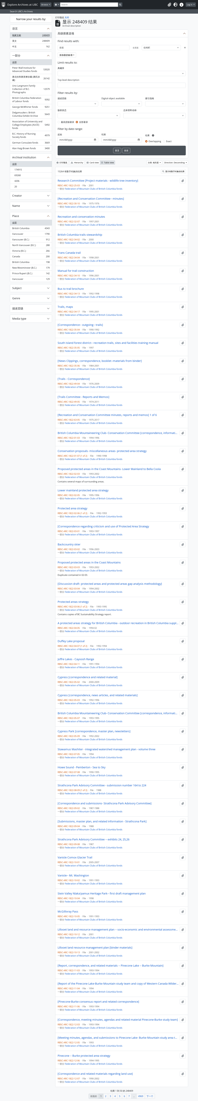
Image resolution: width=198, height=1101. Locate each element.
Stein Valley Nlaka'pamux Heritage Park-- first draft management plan (102, 893)
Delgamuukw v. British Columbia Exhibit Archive (31, 114)
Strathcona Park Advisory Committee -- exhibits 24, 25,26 (93, 839)
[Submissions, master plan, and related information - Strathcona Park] (102, 821)
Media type (19, 318)
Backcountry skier (69, 544)
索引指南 (149, 98)
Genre (16, 298)
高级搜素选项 (66, 33)
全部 (14, 62)
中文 (31, 47)
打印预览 (62, 162)
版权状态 (62, 110)
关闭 (67, 17)
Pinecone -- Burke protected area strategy (84, 1055)
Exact (169, 141)
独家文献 (31, 36)
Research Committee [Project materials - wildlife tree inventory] (98, 180)
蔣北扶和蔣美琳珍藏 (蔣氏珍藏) (31, 78)
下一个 (150, 1096)
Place (15, 216)
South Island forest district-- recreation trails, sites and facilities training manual (108, 343)
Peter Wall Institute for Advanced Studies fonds (31, 69)
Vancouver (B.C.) (31, 240)
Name (16, 206)
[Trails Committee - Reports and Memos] (83, 397)
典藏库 (61, 68)
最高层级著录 (67, 122)
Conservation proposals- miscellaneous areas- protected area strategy (102, 451)
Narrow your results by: (31, 19)
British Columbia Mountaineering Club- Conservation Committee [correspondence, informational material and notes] (118, 433)
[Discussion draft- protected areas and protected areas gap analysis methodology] (110, 583)
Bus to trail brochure (71, 288)
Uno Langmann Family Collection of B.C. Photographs (31, 89)
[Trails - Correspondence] (74, 379)
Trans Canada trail (69, 252)
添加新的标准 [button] (66, 55)
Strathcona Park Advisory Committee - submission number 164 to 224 (102, 785)
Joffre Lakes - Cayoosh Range (76, 659)
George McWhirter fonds (31, 107)
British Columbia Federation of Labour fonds (31, 99)
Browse (45, 4)
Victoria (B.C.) (31, 251)
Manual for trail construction (76, 270)
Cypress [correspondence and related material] (88, 677)
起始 (60, 134)
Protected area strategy (72, 508)
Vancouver (31, 234)
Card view (93, 162)
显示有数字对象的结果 (173, 171)
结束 (103, 134)
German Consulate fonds (31, 143)
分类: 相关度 (153, 162)
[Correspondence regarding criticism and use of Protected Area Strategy (103, 526)
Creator (17, 195)
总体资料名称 (130, 110)
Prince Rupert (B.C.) (31, 274)
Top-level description (68, 79)
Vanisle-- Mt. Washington (73, 875)
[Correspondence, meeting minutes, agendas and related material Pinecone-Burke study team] (118, 1019)
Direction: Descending (174, 162)
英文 (31, 41)
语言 (15, 28)
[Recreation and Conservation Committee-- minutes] (91, 198)
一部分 (16, 55)
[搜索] (93, 47)
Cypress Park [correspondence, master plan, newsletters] (94, 731)
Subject (17, 288)
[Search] (89, 4)
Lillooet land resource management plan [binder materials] (95, 947)
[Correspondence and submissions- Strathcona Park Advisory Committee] (105, 803)
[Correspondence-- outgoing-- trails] (80, 325)
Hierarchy (77, 162)
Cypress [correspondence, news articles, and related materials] (98, 695)
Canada (31, 257)
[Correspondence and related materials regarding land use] (95, 1073)
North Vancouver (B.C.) (31, 246)
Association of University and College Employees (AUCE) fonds (31, 125)
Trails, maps (65, 306)
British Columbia (31, 229)
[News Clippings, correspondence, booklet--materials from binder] (100, 361)
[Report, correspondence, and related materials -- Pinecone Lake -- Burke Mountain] (110, 965)
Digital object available (113, 98)
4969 (140, 1096)
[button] (169, 5)
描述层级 (17, 308)
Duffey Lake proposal (71, 641)
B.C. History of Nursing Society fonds (31, 135)
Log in (190, 4)
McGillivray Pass (68, 911)
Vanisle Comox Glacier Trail (75, 857)
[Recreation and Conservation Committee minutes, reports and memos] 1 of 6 (107, 415)
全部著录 (83, 122)
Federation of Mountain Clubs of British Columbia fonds (93, 188)
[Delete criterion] (185, 47)
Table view (107, 162)
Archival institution (24, 157)
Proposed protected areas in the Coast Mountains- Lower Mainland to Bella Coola (109, 469)
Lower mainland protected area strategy (83, 490)
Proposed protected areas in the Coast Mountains (89, 562)
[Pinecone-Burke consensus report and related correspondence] (98, 1001)
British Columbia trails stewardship (80, 234)
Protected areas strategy (73, 601)
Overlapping (154, 141)
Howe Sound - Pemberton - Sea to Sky (81, 767)
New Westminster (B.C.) (31, 268)
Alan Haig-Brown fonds (31, 149)
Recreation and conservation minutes (81, 216)
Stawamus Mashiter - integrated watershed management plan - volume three (106, 749)
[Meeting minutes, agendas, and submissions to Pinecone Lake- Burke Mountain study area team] (118, 1037)
